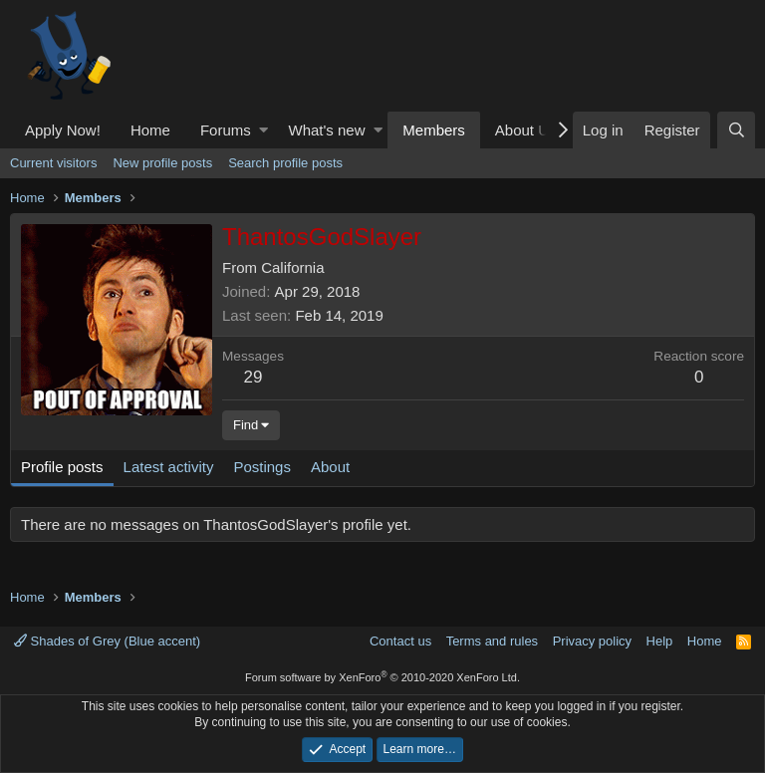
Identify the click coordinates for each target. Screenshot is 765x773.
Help (659, 641)
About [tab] (330, 466)
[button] (263, 130)
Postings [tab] (262, 466)
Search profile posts (285, 162)
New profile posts (162, 162)
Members (433, 130)
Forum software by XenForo (382, 677)
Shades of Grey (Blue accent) (107, 641)
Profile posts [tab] (62, 466)
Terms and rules (492, 641)
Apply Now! (63, 130)
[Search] (736, 130)
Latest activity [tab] (169, 466)
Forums (225, 130)
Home (150, 130)
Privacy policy (592, 641)
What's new (326, 130)
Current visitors (53, 162)
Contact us (400, 641)
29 (253, 377)
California (292, 267)
